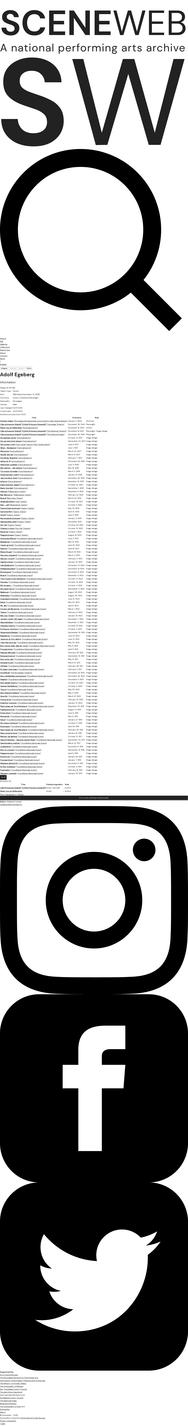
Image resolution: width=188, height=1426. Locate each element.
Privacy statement (8, 1422)
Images (6, 368)
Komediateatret (30, 427)
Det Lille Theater (23, 528)
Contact (3, 356)
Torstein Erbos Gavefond (11, 1393)
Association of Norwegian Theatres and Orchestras (22, 1382)
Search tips (5, 350)
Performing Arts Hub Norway (32, 1419)
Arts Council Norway (9, 1376)
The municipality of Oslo (10, 1408)
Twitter (20, 795)
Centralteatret (23, 438)
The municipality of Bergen (11, 1388)
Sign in (3, 1414)
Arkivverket (5, 1411)
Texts (40, 368)
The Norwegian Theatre (21, 672)
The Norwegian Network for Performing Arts (19, 1379)
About (3, 353)
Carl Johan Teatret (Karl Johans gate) (32, 444)
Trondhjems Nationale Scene (29, 538)
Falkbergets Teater (17, 491)
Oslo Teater (21, 501)
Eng (3, 364)
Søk (1, 341)
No (2, 358)
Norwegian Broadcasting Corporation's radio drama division (41, 421)
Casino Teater (27, 508)
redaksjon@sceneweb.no (11, 806)
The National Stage (55, 434)
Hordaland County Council (11, 1399)
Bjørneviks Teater (14, 498)
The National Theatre (56, 431)
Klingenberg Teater (18, 505)
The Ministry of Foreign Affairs (13, 1385)
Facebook (10, 795)
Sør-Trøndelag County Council (13, 1391)
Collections (5, 347)
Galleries (3, 344)
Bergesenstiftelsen (8, 1405)
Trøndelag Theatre (55, 424)
